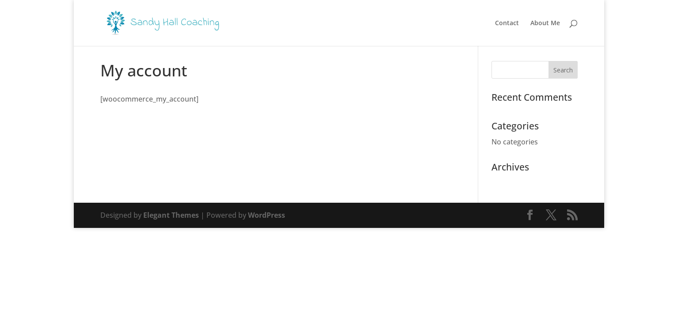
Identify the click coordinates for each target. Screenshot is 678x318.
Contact (507, 23)
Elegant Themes (171, 215)
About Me (545, 23)
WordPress (266, 215)
